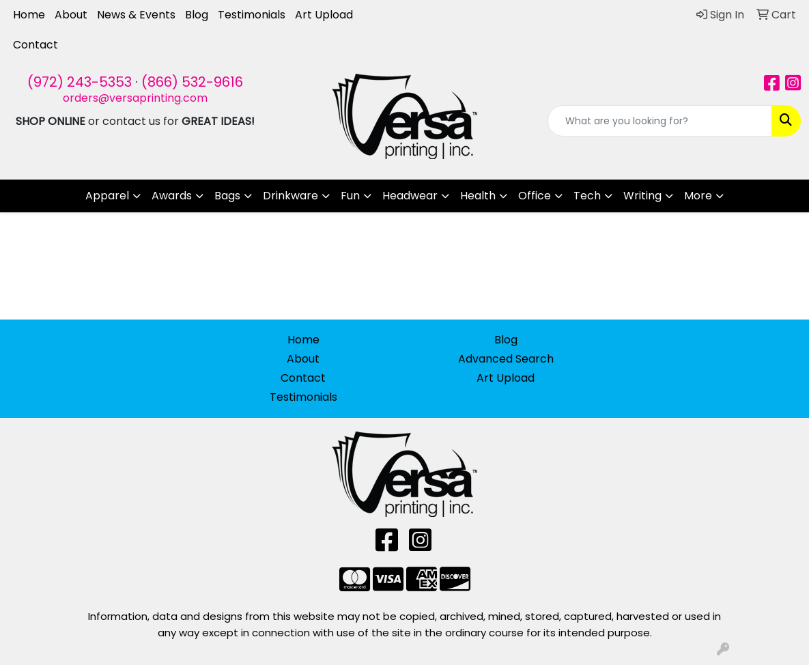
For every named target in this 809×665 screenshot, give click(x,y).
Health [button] (478, 195)
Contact (35, 45)
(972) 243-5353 (79, 81)
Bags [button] (227, 195)
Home (29, 15)
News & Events (136, 15)
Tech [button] (587, 195)
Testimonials (251, 15)
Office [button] (534, 195)
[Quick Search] (660, 121)
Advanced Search (506, 359)
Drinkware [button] (290, 195)
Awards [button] (172, 195)
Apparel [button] (107, 195)
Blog (196, 15)
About (71, 15)
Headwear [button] (410, 195)
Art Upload (324, 15)
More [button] (698, 195)
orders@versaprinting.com (135, 98)
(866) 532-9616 (192, 81)
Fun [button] (350, 195)
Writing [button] (642, 195)
